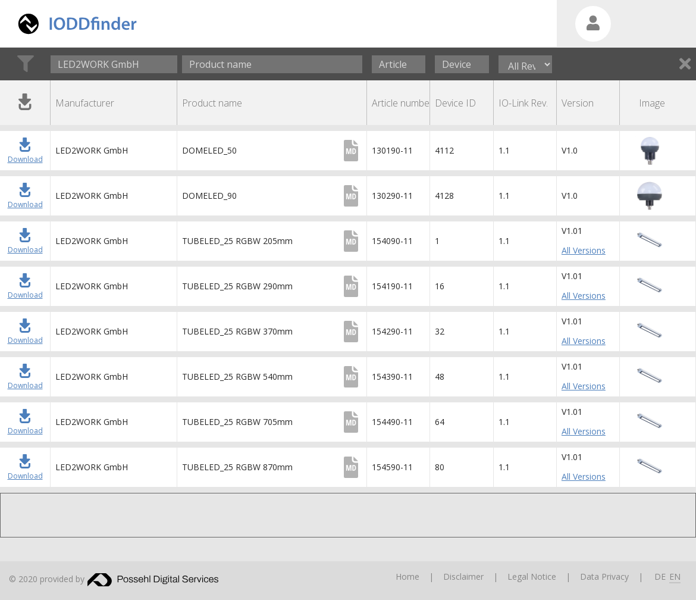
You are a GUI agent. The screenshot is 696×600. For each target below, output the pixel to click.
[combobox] (114, 64)
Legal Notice (531, 576)
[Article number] (398, 64)
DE (660, 576)
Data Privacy (604, 576)
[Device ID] (461, 64)
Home (407, 576)
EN (675, 576)
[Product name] (272, 64)
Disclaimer (463, 576)
